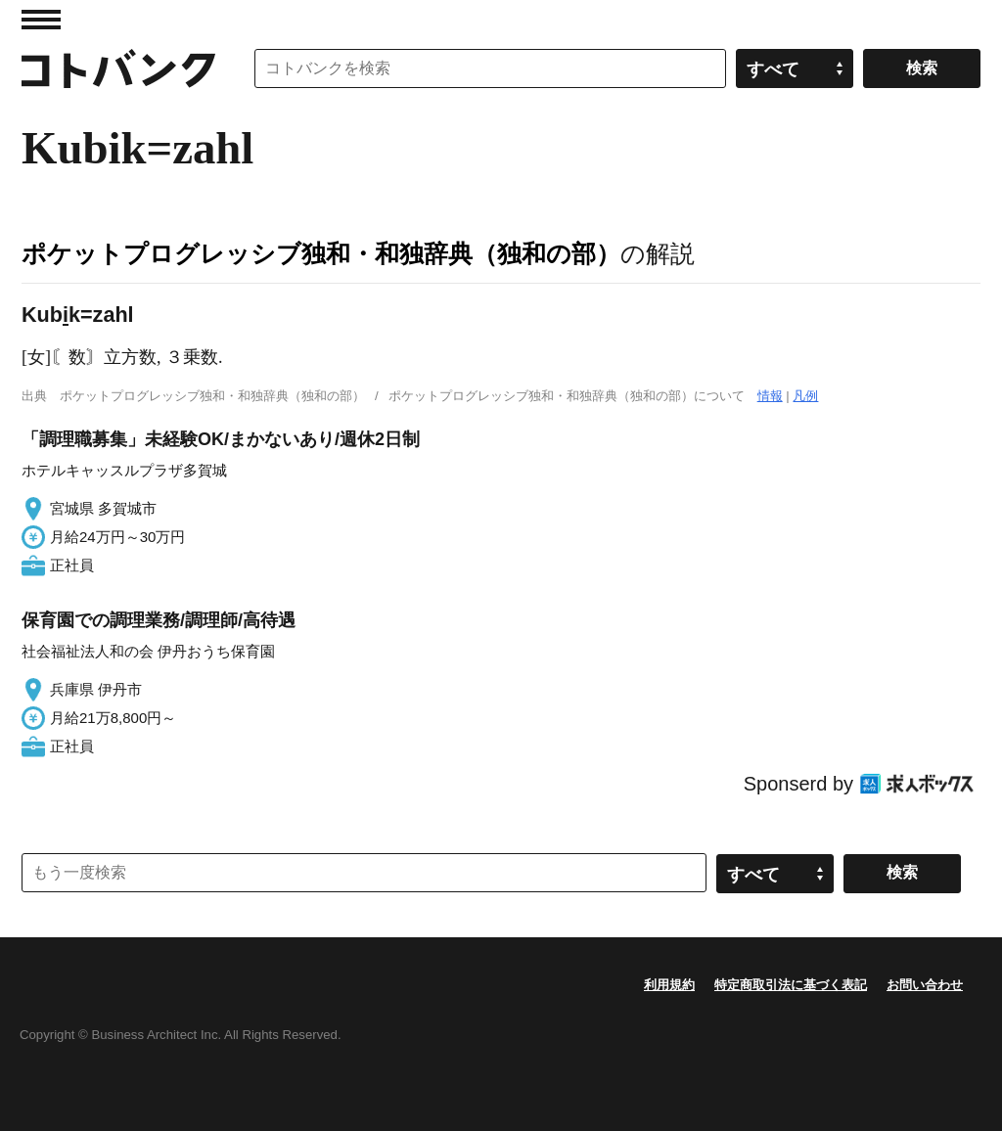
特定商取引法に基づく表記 (790, 984)
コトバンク (118, 68)
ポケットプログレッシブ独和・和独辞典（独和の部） (321, 253)
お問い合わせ (925, 984)
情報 (770, 395)
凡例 (805, 395)
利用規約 (669, 984)
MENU (41, 19)
